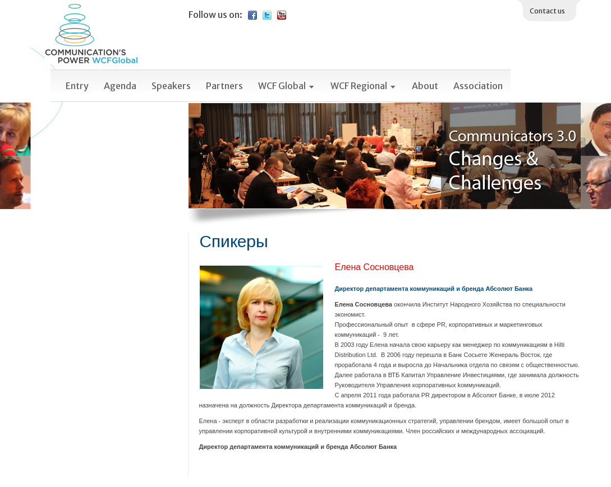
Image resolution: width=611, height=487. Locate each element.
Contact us (547, 11)
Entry (77, 85)
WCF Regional (363, 85)
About (425, 85)
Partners (224, 85)
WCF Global (286, 85)
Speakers (171, 85)
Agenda (120, 85)
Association (478, 85)
